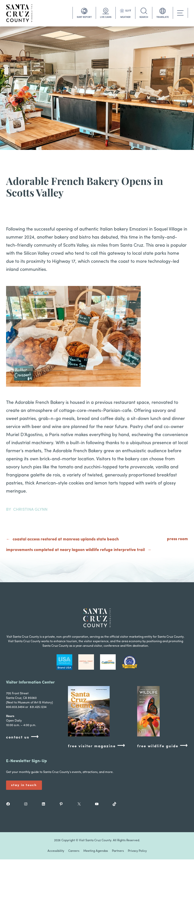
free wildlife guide (162, 746)
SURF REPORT (84, 17)
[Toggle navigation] (180, 13)
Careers (73, 851)
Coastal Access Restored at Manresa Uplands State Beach (66, 539)
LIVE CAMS (105, 17)
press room (177, 539)
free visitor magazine (96, 746)
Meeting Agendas (95, 851)
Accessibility (55, 851)
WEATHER (125, 17)
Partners (118, 851)
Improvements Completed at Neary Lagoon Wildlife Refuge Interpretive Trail (75, 550)
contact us (22, 737)
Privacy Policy (137, 851)
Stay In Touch (24, 785)
